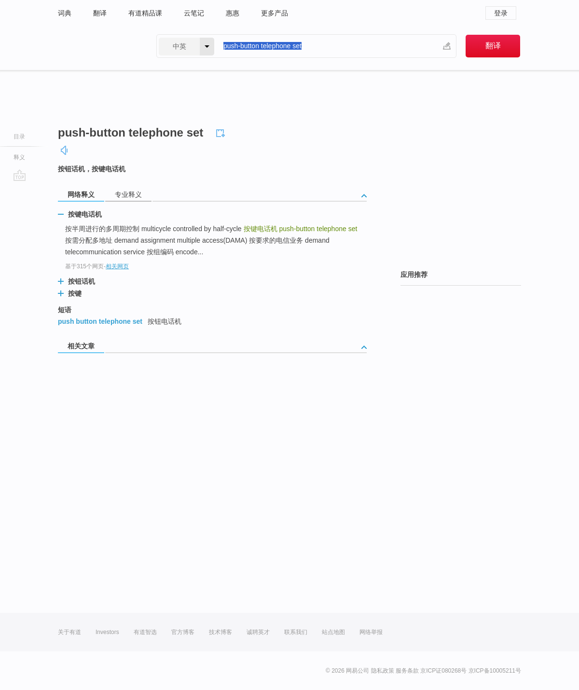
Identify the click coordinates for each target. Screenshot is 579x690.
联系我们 (295, 632)
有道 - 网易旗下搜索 (97, 46)
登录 (501, 13)
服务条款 (407, 670)
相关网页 (117, 266)
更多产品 (274, 13)
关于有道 (69, 632)
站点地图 (333, 632)
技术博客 (220, 632)
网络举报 (371, 632)
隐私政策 (382, 670)
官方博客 (182, 632)
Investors (107, 632)
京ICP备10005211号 (495, 670)
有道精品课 (145, 13)
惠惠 (232, 13)
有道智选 (145, 632)
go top (20, 175)
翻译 (100, 13)
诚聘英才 (258, 632)
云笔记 (194, 13)
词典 (64, 13)
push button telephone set (100, 321)
